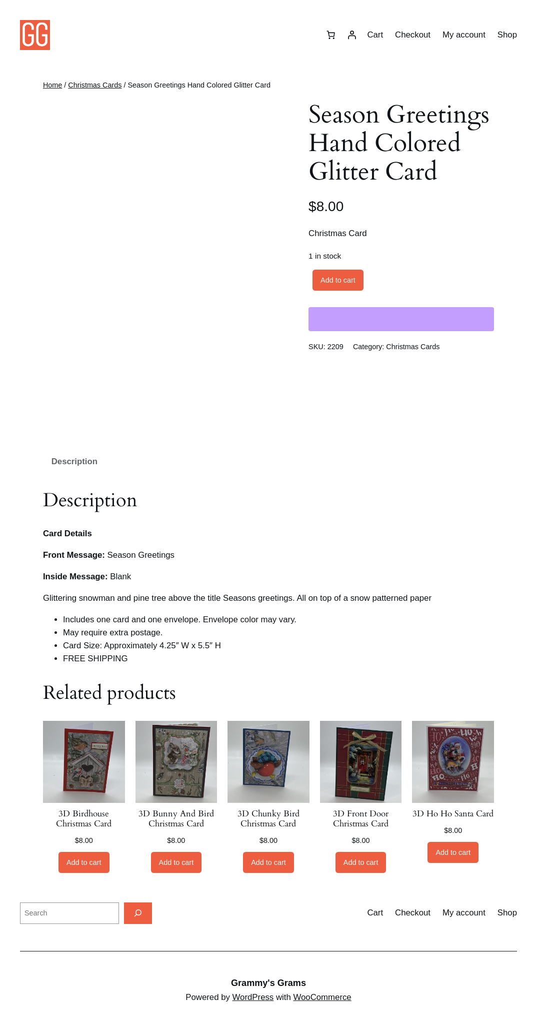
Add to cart (338, 280)
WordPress (253, 997)
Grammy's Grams (268, 983)
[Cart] (330, 35)
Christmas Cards (95, 85)
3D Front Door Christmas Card (360, 819)
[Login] (351, 35)
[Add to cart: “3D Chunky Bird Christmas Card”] (268, 862)
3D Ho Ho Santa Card (453, 814)
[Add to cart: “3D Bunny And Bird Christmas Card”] (176, 862)
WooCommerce (322, 997)
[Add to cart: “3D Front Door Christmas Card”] (361, 862)
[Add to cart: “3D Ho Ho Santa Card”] (453, 852)
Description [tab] (75, 461)
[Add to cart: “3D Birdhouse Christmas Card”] (84, 862)
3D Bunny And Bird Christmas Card (176, 819)
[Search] (138, 913)
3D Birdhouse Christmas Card (84, 819)
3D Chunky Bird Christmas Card (269, 819)
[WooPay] (401, 319)
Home (52, 85)
